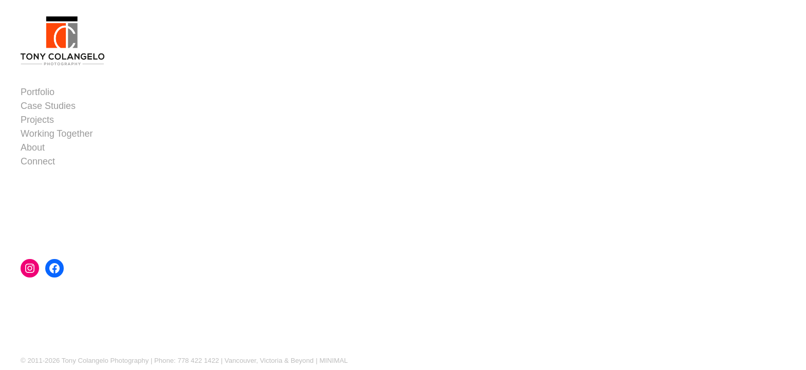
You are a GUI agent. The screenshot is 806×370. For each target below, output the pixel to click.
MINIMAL (334, 360)
